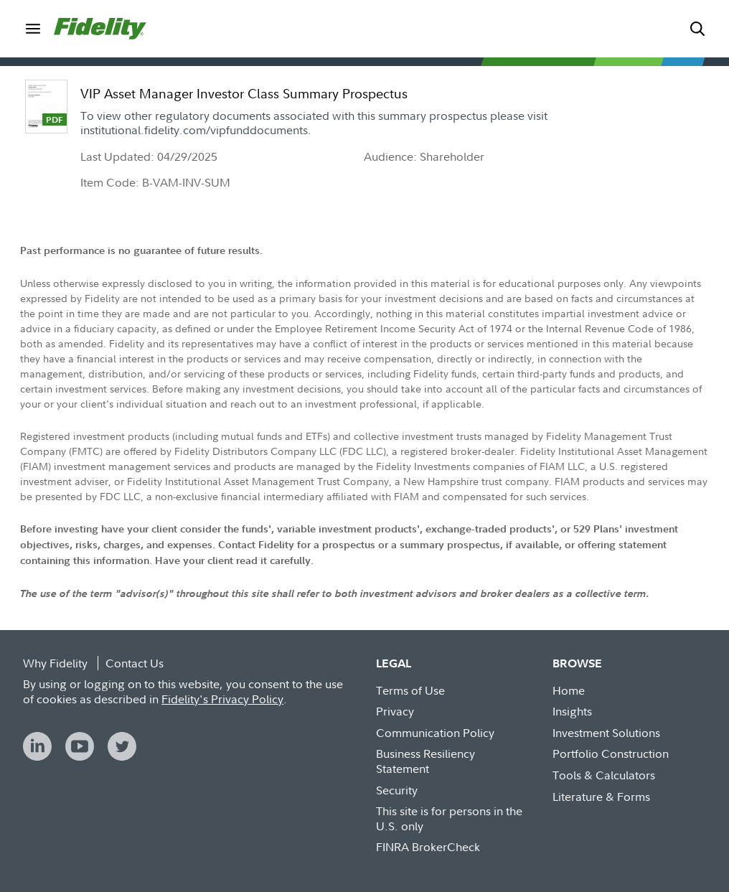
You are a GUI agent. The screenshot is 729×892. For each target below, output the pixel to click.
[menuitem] (32, 28)
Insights (572, 711)
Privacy (395, 711)
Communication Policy (435, 733)
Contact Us (134, 663)
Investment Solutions (606, 733)
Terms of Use (410, 690)
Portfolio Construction (610, 753)
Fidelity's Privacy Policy (222, 699)
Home (568, 690)
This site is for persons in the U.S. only (449, 818)
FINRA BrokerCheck (428, 847)
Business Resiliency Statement (425, 761)
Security (397, 790)
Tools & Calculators (603, 775)
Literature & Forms (601, 796)
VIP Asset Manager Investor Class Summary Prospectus (244, 93)
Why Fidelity (55, 663)
